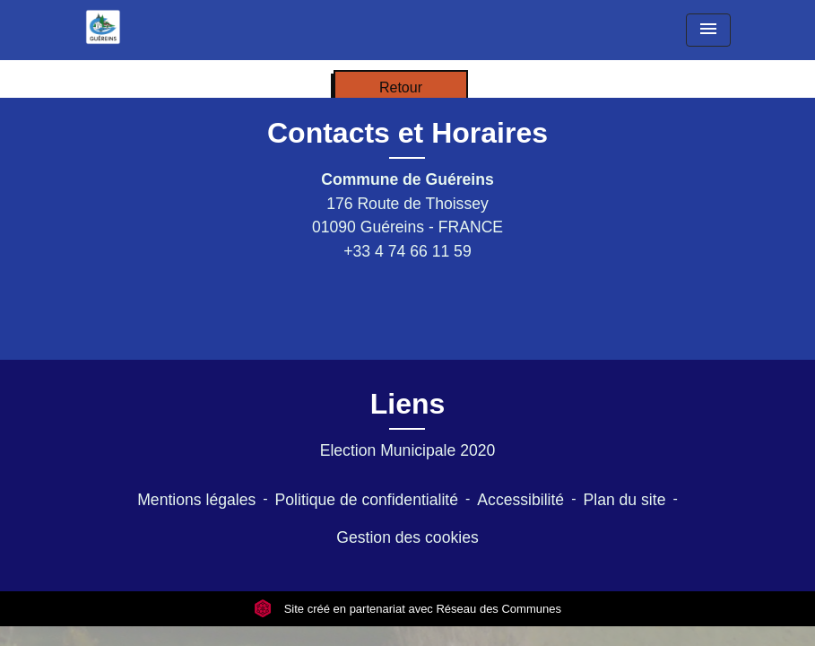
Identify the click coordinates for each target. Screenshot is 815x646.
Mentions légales (196, 500)
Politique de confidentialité (366, 500)
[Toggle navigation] (708, 30)
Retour (400, 87)
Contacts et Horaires (407, 133)
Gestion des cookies (407, 537)
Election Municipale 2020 (408, 450)
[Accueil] (103, 27)
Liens (408, 404)
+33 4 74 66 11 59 (407, 251)
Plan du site (624, 500)
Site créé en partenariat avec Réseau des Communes (407, 608)
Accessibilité (520, 500)
